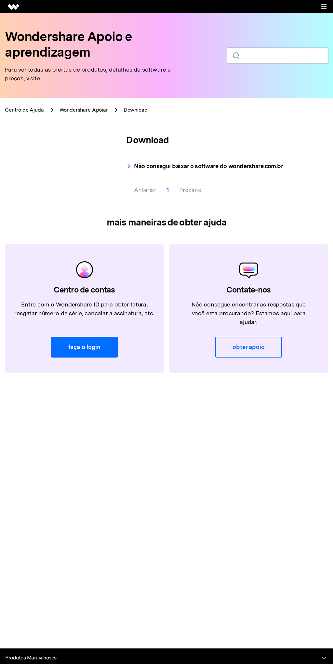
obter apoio (248, 416)
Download (30, 165)
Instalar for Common (43, 179)
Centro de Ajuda (24, 110)
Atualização (31, 207)
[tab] (55, 146)
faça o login (84, 416)
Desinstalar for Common (48, 193)
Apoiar (84, 110)
